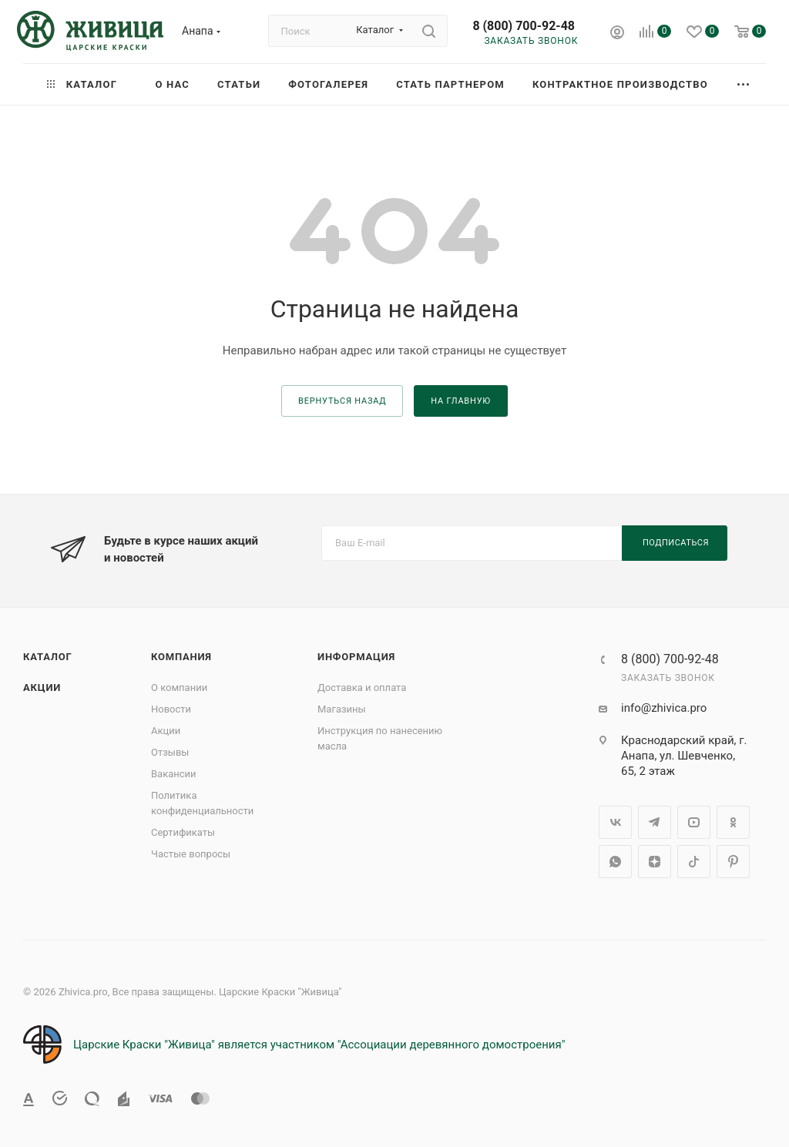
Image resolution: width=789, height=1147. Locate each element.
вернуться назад (342, 401)
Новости (171, 709)
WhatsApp (615, 861)
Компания (181, 656)
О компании (179, 687)
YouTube (693, 822)
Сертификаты (183, 832)
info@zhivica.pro (664, 708)
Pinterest (733, 861)
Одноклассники (733, 822)
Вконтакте (615, 822)
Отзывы (170, 752)
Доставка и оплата (361, 687)
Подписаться (676, 543)
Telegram (654, 822)
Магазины (341, 709)
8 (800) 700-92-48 (523, 25)
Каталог (47, 656)
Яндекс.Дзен (654, 861)
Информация (356, 656)
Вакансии (173, 774)
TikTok (693, 861)
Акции (42, 687)
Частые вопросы (190, 854)
